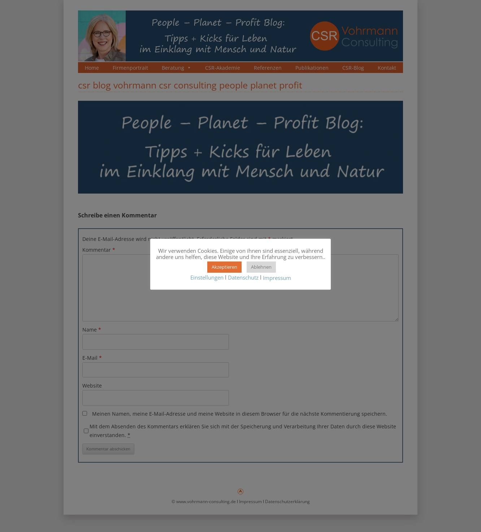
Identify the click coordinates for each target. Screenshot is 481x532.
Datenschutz (243, 277)
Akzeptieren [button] (224, 267)
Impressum (277, 277)
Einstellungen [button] (207, 277)
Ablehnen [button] (261, 267)
